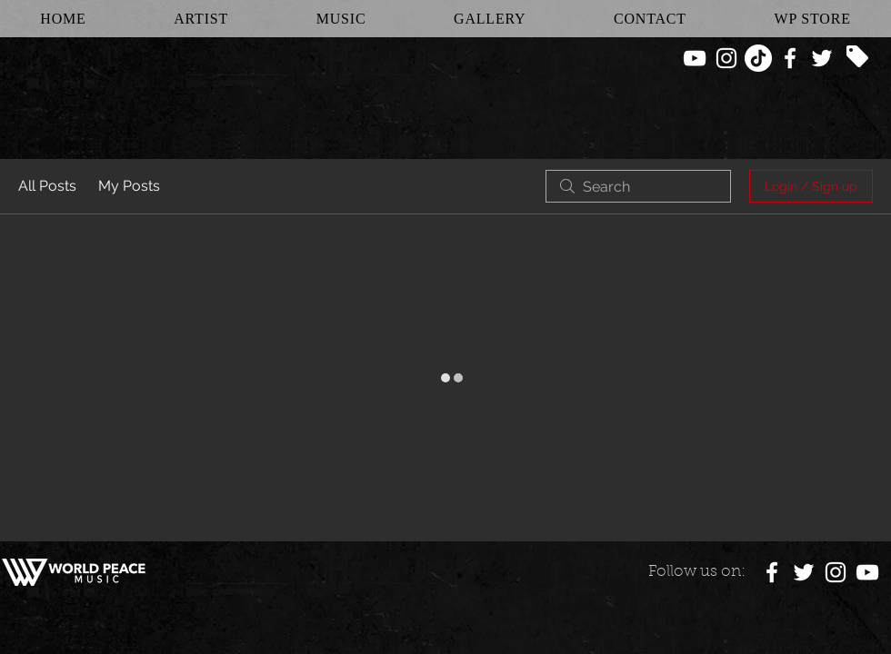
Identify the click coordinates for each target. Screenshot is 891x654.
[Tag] (857, 56)
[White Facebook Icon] (790, 58)
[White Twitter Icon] (822, 58)
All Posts (47, 185)
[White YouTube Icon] (694, 58)
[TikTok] (758, 58)
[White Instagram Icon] (726, 58)
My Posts (129, 185)
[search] (638, 186)
